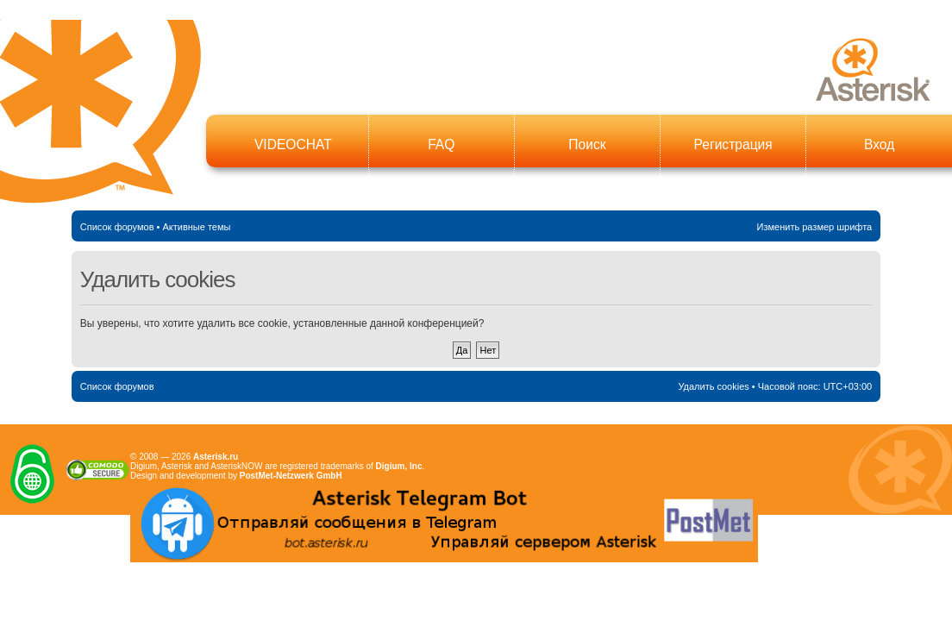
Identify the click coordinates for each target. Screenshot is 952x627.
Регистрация (733, 144)
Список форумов (117, 227)
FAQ (441, 144)
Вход (879, 144)
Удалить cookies (713, 386)
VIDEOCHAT (293, 144)
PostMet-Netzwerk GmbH (291, 475)
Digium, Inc (399, 466)
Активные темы (196, 227)
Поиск (586, 144)
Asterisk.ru (215, 456)
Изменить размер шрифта (815, 227)
